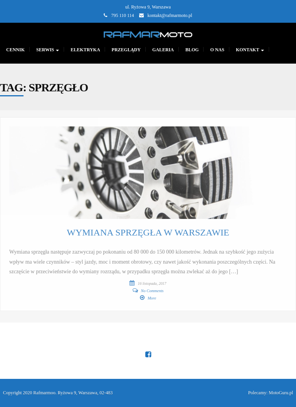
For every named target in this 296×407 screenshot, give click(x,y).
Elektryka (85, 49)
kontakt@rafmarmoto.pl (170, 15)
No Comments (152, 291)
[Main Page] (148, 34)
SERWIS (47, 49)
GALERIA (163, 49)
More (152, 298)
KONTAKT (250, 49)
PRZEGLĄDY (126, 49)
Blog (192, 49)
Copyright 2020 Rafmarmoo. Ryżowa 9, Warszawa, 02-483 (58, 392)
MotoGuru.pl (281, 392)
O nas (217, 49)
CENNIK (15, 49)
